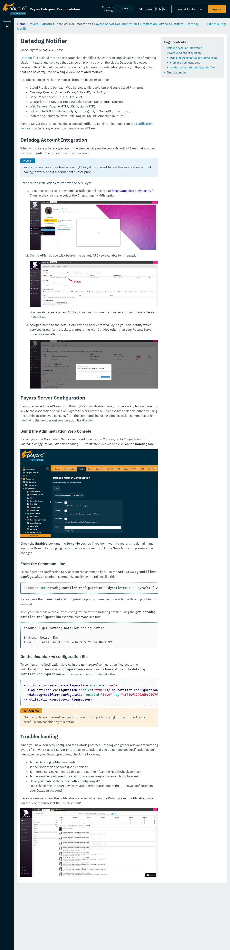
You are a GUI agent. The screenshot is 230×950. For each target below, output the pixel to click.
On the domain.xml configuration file (100, 78)
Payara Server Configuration (92, 63)
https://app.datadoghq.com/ (180, 235)
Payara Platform (14, 39)
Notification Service (80, 28)
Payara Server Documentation (164, 23)
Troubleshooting (85, 83)
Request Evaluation (188, 9)
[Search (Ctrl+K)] (152, 9)
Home (70, 23)
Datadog (75, 102)
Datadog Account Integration (92, 58)
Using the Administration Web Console (102, 68)
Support (217, 9)
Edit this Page (217, 23)
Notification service (198, 168)
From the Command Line (93, 73)
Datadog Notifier (124, 28)
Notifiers (103, 28)
